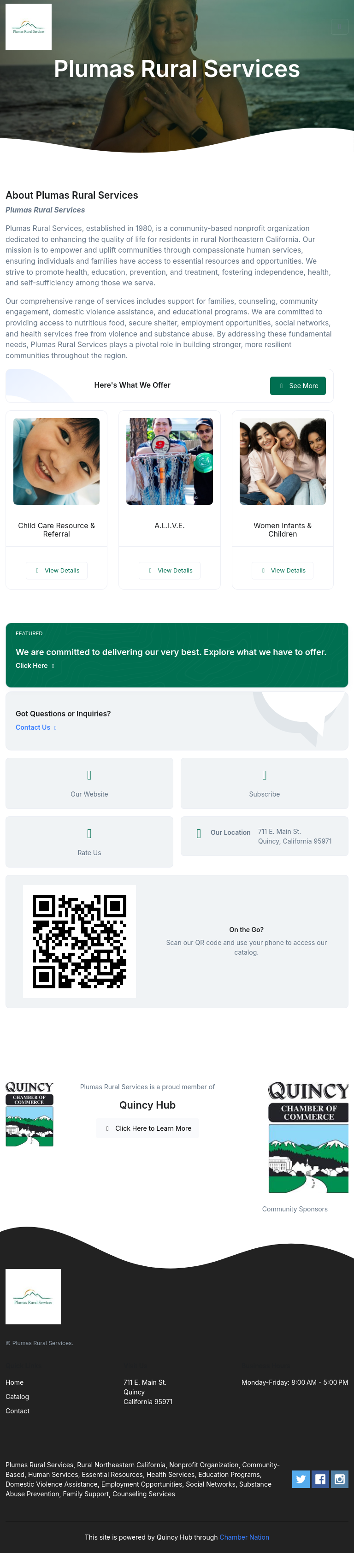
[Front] (30, 27)
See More (298, 386)
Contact (18, 1411)
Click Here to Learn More (148, 1128)
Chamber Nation (245, 1537)
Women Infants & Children (283, 530)
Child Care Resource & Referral (56, 530)
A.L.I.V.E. (169, 525)
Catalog (17, 1396)
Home (15, 1382)
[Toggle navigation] (339, 27)
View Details (57, 570)
